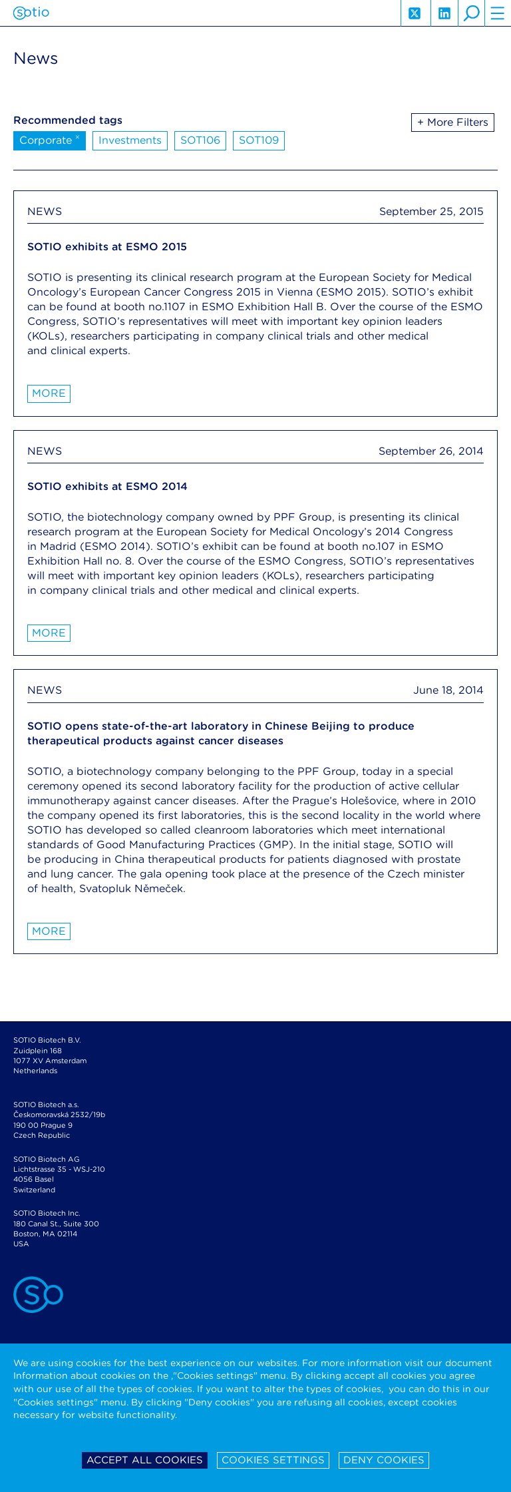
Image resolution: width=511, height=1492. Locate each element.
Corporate (49, 139)
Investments (130, 140)
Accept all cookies (144, 1460)
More (49, 393)
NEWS (44, 211)
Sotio (31, 13)
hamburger (497, 13)
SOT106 (200, 140)
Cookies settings (273, 1460)
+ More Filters (452, 122)
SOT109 (259, 140)
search (471, 13)
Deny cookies (384, 1460)
